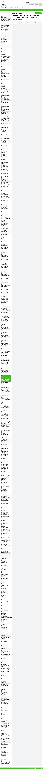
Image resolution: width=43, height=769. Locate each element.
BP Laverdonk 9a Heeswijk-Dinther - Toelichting (5, 451)
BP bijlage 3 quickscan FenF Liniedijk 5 (4, 188)
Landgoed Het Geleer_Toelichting (4, 239)
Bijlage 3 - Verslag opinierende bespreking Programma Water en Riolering (5, 763)
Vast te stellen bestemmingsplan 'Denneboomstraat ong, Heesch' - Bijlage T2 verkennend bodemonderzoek (5, 337)
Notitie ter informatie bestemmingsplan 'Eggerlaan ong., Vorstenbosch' (4, 622)
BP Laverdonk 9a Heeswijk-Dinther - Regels (5, 460)
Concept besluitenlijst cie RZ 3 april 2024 (5, 744)
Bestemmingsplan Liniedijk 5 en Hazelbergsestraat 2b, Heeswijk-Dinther (5, 125)
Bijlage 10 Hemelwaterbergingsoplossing (6, 617)
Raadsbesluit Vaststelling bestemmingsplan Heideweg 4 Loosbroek (5, 550)
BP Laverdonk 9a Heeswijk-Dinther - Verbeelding (5, 468)
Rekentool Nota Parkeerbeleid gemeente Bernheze (5, 81)
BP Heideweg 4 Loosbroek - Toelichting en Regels (5, 505)
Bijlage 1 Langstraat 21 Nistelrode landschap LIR (5, 665)
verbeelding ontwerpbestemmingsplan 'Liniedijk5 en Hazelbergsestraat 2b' (6, 142)
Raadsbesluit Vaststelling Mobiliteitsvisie (4, 60)
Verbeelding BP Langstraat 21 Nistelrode (5, 660)
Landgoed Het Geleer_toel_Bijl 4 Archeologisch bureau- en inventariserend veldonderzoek (5, 262)
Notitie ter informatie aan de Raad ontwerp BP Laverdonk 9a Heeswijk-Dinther (5, 484)
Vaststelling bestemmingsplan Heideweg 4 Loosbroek (5, 500)
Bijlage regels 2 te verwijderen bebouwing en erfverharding (5, 655)
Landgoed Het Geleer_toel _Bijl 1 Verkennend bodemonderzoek (4, 243)
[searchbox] (32, 4)
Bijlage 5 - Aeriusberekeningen (5, 600)
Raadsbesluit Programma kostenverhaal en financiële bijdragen (5, 114)
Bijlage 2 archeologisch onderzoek (4, 588)
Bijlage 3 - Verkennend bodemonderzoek (4, 592)
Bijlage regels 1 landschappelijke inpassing (5, 651)
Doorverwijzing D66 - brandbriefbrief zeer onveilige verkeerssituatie (5, 727)
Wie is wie (19, 7)
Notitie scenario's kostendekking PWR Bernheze (5, 720)
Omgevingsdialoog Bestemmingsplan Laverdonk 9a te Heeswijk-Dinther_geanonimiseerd (5, 478)
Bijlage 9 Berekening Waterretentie (3, 613)
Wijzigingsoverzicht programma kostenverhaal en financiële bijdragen (5, 104)
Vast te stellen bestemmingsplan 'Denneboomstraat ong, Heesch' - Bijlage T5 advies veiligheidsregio (5, 358)
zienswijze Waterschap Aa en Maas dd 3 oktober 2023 (5, 217)
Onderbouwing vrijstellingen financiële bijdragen (5, 109)
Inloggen (40, 768)
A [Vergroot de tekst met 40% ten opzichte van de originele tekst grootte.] (41, 10)
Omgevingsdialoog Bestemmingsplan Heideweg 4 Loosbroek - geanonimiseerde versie (5, 540)
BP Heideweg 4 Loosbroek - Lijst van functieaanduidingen (5, 513)
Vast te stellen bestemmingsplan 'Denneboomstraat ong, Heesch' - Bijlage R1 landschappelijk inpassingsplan (5, 407)
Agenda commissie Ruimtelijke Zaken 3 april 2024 (5, 20)
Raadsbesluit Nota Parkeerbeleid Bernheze (5, 85)
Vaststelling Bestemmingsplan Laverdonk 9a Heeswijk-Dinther (4, 446)
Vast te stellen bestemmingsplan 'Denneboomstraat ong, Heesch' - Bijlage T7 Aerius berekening (5, 371)
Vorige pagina (38, 13)
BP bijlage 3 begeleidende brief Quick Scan (4, 179)
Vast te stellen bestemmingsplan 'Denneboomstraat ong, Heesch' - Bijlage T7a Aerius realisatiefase (5, 378)
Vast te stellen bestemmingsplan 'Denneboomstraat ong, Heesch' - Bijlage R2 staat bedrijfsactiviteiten (5, 414)
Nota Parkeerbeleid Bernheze (4, 68)
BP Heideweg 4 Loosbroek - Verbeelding (5, 509)
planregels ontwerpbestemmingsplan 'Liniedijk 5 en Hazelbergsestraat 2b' (6, 136)
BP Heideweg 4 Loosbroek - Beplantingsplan (5, 517)
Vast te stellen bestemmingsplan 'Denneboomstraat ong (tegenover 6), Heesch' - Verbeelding (5, 421)
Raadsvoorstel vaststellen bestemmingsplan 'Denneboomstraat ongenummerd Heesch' (5, 315)
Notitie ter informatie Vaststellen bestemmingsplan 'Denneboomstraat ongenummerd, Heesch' (5, 428)
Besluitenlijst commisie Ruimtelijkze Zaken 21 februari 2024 (5, 30)
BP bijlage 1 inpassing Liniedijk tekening (4, 166)
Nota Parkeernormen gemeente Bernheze (5, 76)
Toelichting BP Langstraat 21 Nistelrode (4, 643)
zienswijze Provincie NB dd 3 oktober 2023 (4, 213)
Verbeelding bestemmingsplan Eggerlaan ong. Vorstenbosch (4, 580)
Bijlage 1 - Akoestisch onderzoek (5, 585)
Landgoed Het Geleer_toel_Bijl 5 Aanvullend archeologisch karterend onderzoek (5, 269)
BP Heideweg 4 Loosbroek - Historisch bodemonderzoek (5, 530)
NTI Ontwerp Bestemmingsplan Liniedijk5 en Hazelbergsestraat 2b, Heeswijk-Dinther (5, 207)
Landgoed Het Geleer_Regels (4, 290)
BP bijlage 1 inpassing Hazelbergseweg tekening (4, 161)
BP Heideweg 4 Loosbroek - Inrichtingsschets (5, 522)
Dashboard (3, 7)
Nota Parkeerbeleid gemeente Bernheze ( (5, 72)
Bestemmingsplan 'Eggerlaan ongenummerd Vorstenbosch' (5, 562)
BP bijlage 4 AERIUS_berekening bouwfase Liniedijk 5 (5, 197)
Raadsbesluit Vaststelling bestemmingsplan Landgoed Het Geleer (5, 303)
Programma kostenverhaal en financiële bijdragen (5, 94)
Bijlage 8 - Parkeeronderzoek (4, 610)
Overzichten (13, 7)
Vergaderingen (8, 7)
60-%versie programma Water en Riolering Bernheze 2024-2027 (5, 709)
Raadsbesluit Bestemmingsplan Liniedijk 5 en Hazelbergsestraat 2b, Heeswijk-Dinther (5, 226)
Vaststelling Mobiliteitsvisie (4, 49)
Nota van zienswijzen (3, 221)
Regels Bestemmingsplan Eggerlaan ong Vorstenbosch (4, 567)
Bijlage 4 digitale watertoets (5, 676)
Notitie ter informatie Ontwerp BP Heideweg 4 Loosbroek (5, 545)
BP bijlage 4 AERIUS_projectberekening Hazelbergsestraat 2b (6, 202)
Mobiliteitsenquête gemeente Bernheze (5, 57)
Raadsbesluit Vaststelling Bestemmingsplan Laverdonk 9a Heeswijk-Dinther (4, 490)
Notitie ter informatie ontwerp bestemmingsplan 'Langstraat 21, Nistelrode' (4, 687)
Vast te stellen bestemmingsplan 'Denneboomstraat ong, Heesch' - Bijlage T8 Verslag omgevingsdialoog (5, 392)
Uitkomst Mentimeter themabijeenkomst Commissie (4, 715)
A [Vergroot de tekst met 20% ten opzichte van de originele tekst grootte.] (39, 9)
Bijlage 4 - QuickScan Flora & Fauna (4, 596)
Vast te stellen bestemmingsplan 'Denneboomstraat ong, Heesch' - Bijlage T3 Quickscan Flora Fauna (5, 344)
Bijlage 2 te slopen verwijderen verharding (5, 669)
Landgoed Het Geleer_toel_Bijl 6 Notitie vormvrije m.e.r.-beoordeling (5, 275)
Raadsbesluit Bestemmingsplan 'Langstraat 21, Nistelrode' (4, 693)
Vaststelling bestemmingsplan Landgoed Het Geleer (5, 236)
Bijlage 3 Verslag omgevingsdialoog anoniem (5, 672)
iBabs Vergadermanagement (30, 768)
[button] (40, 4)
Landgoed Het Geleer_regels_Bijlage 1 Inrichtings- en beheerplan (5, 294)
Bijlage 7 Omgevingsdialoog (4, 606)
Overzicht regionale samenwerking (4, 42)
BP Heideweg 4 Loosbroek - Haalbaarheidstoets (5, 526)
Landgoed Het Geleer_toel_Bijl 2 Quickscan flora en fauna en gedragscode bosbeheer (5, 250)
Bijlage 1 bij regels (5, 571)
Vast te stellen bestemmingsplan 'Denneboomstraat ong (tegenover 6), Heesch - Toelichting (5, 322)
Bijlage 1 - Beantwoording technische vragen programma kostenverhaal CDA (5, 750)
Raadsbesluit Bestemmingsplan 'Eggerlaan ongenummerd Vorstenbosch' (4, 628)
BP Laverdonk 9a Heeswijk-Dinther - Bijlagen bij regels (5, 464)
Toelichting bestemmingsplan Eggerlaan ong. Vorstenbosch (4, 575)
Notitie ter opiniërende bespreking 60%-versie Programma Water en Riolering (5, 704)
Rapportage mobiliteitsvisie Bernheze (4, 53)
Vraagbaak (24, 7)
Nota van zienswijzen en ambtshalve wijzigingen (5, 472)
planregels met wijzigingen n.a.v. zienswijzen (5, 147)
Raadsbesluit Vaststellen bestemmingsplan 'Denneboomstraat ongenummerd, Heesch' (5, 435)
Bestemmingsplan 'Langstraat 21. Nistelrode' (5, 638)
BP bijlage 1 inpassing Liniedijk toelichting (4, 170)
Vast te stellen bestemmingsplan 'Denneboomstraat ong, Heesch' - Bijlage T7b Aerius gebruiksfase (5, 385)
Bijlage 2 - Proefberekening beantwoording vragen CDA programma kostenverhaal (5, 757)
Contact (27, 7)
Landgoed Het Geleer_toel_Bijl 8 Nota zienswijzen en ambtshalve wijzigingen (5, 286)
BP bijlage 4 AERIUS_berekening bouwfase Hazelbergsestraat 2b (5, 192)
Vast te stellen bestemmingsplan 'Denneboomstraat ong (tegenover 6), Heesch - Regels (5, 400)
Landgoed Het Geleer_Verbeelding (5, 299)
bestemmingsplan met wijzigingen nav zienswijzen (5, 151)
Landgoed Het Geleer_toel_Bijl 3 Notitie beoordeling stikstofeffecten (4, 256)
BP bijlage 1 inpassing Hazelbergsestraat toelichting (4, 156)
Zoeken (27, 2)
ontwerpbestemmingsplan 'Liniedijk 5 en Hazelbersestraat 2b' (6, 131)
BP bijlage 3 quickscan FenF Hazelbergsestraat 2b (5, 183)
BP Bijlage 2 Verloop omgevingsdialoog (4, 175)
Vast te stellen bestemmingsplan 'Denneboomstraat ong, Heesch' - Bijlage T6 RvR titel (5, 365)
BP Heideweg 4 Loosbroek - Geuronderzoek (5, 534)
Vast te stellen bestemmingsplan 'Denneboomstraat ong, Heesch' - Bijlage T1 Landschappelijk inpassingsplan (5, 329)
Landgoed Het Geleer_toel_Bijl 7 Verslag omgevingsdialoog (4, 280)
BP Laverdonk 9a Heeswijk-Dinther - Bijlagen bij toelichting (5, 455)
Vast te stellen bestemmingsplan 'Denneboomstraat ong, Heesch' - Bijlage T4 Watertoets (5, 351)
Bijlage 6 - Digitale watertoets (5, 603)
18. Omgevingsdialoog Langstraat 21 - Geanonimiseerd (4, 680)
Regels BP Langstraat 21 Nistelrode (4, 647)
